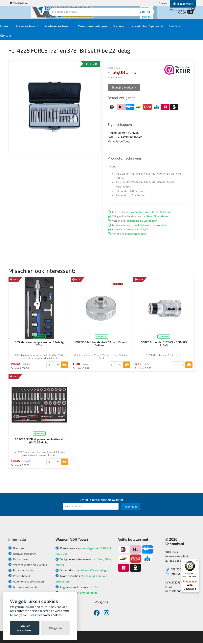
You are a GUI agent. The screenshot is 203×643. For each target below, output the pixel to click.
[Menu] (196, 561)
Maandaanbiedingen (103, 28)
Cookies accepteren (25, 628)
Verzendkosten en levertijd (27, 564)
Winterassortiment (69, 28)
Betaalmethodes (21, 570)
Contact (163, 3)
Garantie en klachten (23, 587)
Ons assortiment (38, 28)
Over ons (16, 548)
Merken (129, 28)
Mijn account (182, 3)
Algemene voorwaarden (26, 581)
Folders (185, 28)
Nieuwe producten (22, 553)
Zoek (128, 15)
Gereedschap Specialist (157, 28)
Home (15, 28)
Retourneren (18, 559)
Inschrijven (131, 506)
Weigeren (55, 628)
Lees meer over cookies (46, 615)
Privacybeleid (19, 576)
